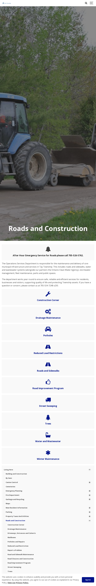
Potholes (48, 335)
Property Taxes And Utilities (17, 516)
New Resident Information (16, 508)
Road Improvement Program (48, 388)
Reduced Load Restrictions (48, 353)
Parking (9, 512)
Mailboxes (12, 537)
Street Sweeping (48, 406)
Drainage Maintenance (48, 317)
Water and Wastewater (48, 441)
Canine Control (12, 482)
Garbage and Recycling (15, 499)
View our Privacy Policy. (18, 582)
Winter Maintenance (48, 459)
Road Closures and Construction (21, 559)
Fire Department (12, 495)
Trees (48, 423)
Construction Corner (48, 300)
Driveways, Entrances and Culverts (22, 533)
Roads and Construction (15, 520)
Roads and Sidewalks (48, 370)
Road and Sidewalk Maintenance (21, 554)
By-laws (9, 478)
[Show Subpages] (89, 469)
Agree (88, 580)
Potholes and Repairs (16, 542)
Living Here (8, 470)
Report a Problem (15, 550)
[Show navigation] (91, 3)
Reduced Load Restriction (18, 546)
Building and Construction (16, 474)
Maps (8, 503)
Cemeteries (10, 487)
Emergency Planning (14, 491)
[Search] (86, 3)
